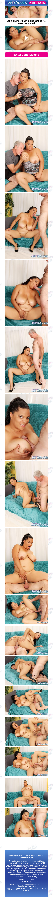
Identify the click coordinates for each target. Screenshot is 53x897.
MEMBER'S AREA (16, 856)
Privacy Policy (26, 882)
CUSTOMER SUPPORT (34, 856)
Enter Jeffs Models (26, 54)
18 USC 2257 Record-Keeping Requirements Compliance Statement (26, 885)
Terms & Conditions (26, 879)
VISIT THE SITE (37, 3)
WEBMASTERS (26, 858)
